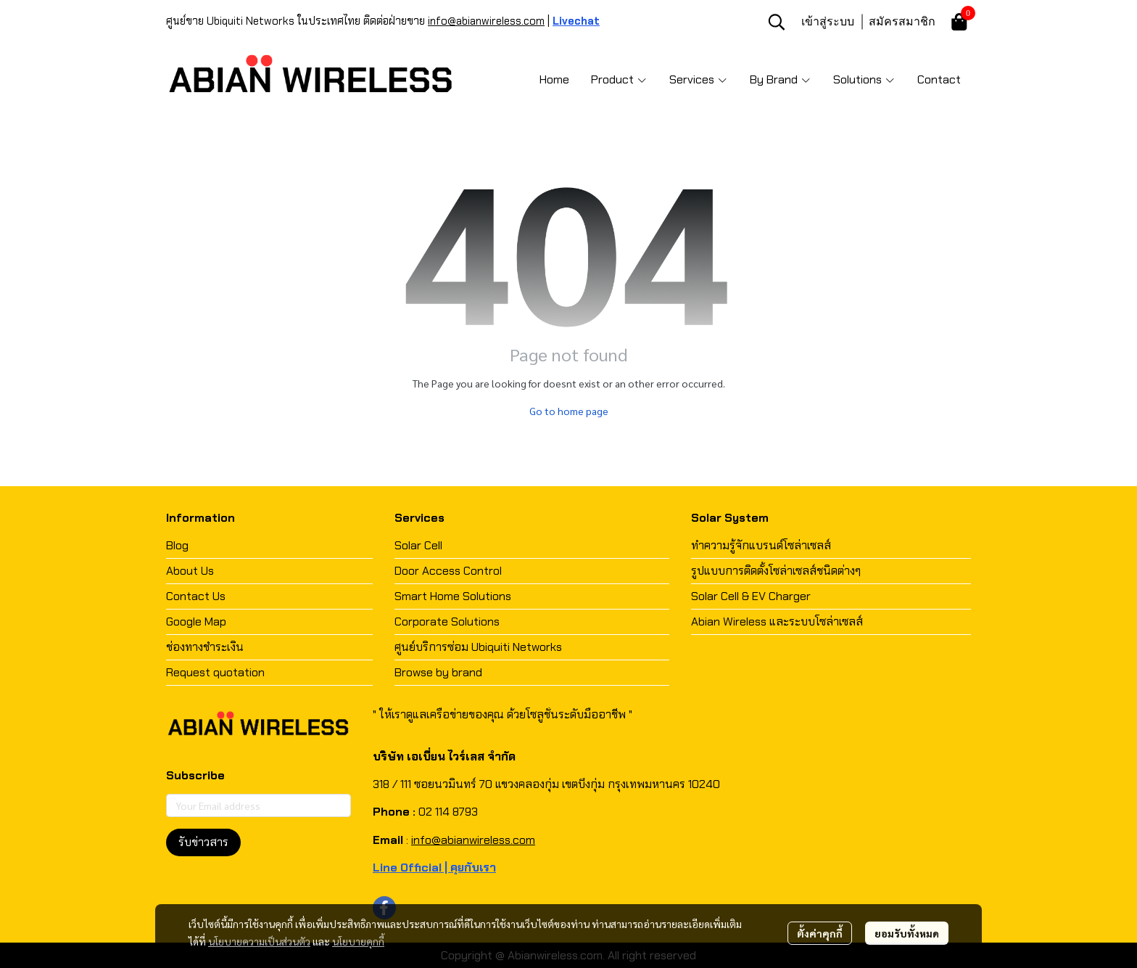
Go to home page (568, 410)
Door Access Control (448, 570)
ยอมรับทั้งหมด (907, 933)
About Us (190, 570)
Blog (177, 545)
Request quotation (215, 672)
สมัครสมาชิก (902, 21)
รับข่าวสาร (203, 842)
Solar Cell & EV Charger (751, 596)
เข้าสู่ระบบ (827, 21)
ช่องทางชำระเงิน (205, 647)
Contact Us (196, 596)
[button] (776, 21)
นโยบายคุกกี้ (358, 941)
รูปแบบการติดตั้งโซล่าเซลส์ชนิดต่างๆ (776, 570)
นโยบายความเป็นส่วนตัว (259, 941)
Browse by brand (438, 672)
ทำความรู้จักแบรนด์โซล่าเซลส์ (761, 545)
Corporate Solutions (447, 621)
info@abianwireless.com (486, 21)
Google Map (196, 621)
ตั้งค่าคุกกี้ (820, 933)
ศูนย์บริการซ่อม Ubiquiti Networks (478, 647)
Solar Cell (418, 545)
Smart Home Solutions (452, 596)
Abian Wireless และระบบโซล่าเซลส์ (777, 621)
